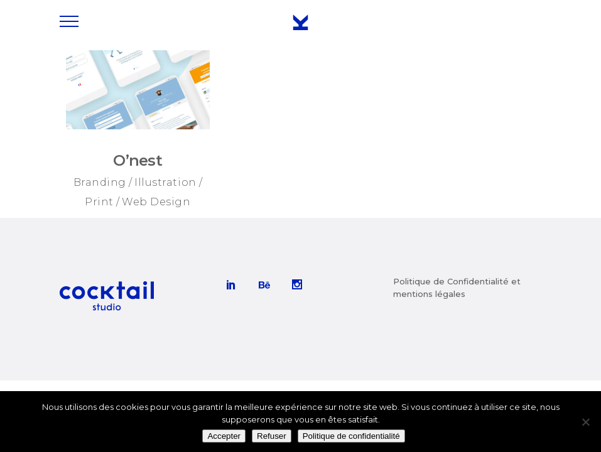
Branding (99, 182)
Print (99, 202)
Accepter (224, 436)
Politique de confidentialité (351, 436)
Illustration (165, 182)
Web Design (156, 202)
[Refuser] (585, 422)
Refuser (271, 436)
